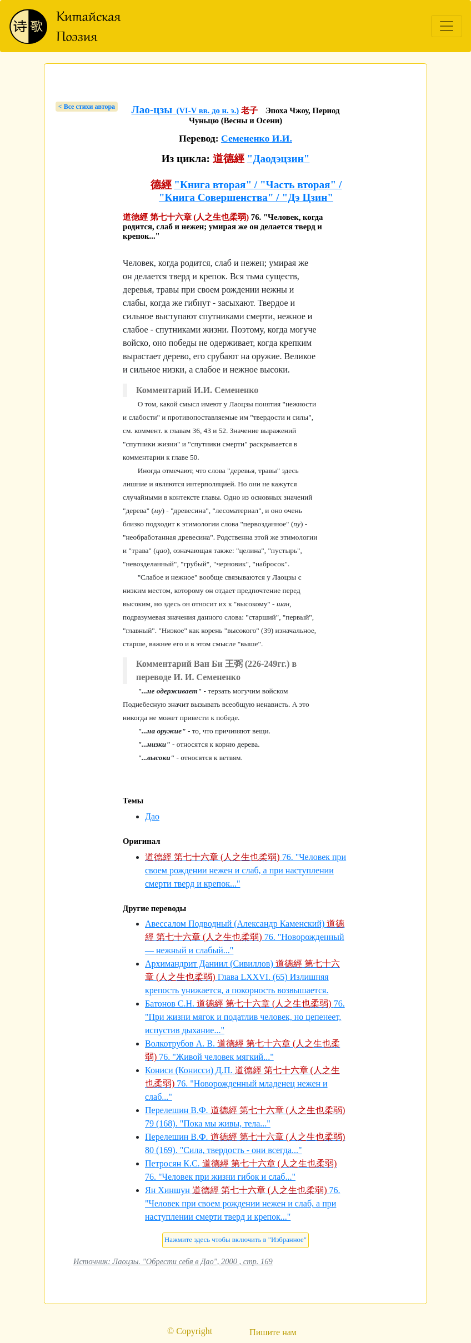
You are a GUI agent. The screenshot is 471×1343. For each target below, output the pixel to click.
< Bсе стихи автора (86, 106)
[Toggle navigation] (446, 26)
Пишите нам (273, 1332)
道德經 (228, 158)
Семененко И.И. (256, 138)
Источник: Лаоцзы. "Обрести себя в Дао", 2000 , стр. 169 (173, 1261)
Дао (152, 816)
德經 (161, 184)
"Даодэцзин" (278, 158)
